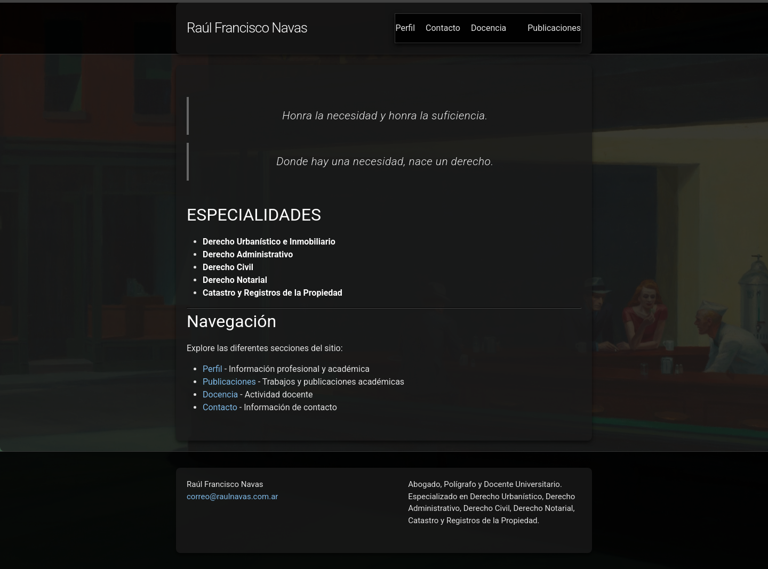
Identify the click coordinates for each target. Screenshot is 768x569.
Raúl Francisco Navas (247, 28)
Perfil (405, 28)
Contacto (443, 28)
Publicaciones (554, 28)
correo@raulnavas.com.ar (232, 496)
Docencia (488, 28)
